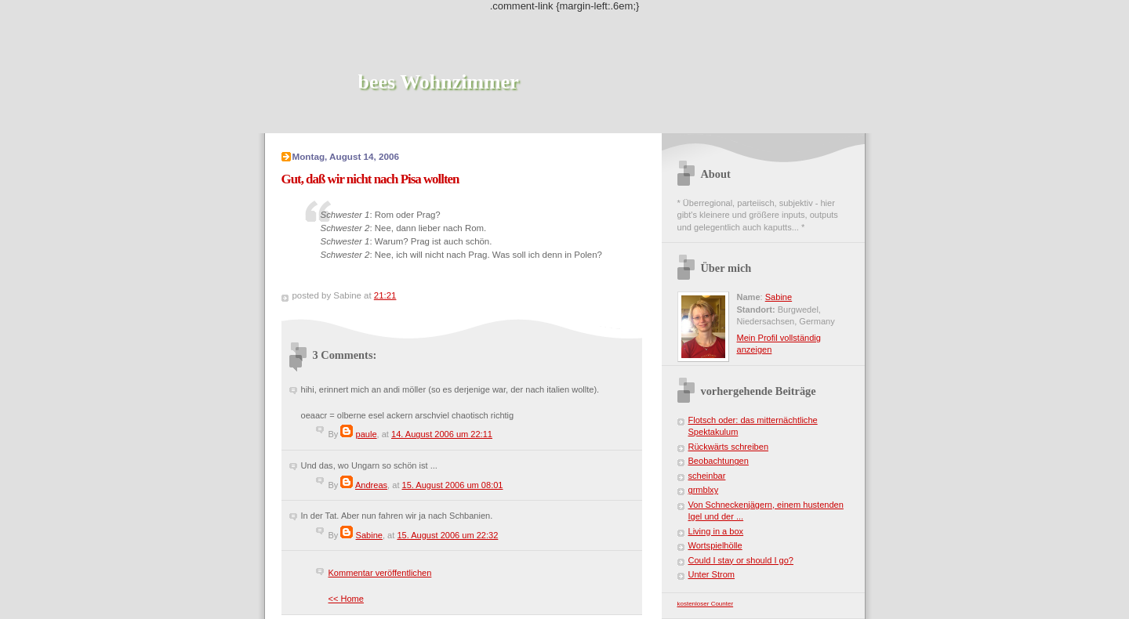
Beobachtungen (718, 460)
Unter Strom (711, 574)
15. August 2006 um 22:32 (447, 535)
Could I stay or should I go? (740, 560)
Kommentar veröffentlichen (380, 572)
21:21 (385, 295)
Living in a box (716, 531)
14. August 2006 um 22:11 (441, 434)
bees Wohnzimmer (438, 82)
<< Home (346, 598)
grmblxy (703, 489)
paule (366, 434)
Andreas (371, 485)
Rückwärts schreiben (728, 446)
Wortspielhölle (715, 545)
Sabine (369, 535)
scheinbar (707, 475)
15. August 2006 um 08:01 (452, 485)
